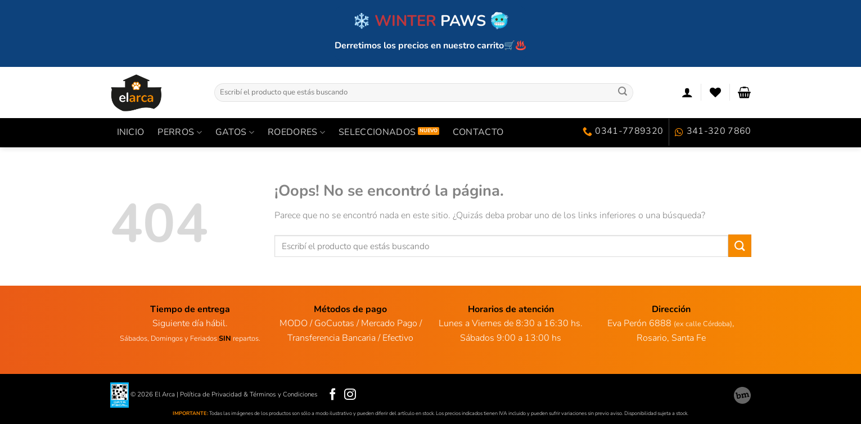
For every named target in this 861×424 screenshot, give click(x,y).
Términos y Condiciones (284, 394)
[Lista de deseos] (715, 92)
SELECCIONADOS (377, 132)
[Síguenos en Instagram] (350, 395)
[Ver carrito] (744, 92)
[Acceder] (687, 92)
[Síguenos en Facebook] (333, 395)
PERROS (179, 132)
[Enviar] (622, 92)
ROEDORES (296, 132)
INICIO (131, 132)
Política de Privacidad (211, 394)
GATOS (234, 132)
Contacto (478, 132)
